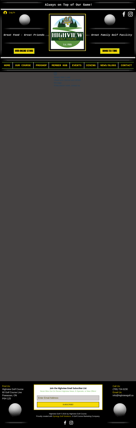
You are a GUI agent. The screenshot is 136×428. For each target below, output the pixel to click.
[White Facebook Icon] (124, 14)
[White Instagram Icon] (130, 14)
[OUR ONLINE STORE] (24, 51)
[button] (23, 65)
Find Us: (6, 386)
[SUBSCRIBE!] (68, 404)
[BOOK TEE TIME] (110, 51)
